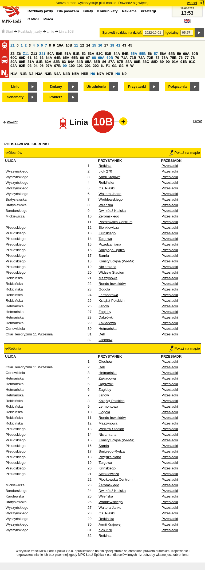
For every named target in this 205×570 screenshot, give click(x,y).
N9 (124, 74)
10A (60, 45)
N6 (92, 74)
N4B (66, 74)
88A (128, 62)
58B (171, 54)
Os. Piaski (106, 188)
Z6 (19, 54)
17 (106, 45)
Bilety (88, 11)
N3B (48, 74)
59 (179, 54)
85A (88, 62)
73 (158, 58)
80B (22, 62)
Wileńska (105, 205)
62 (36, 58)
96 (42, 66)
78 (193, 58)
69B (110, 58)
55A (134, 54)
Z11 (26, 54)
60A (186, 54)
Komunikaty (107, 11)
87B (120, 62)
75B (173, 58)
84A (71, 62)
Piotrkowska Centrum (115, 222)
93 (29, 66)
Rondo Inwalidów (112, 284)
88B (137, 62)
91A (175, 62)
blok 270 (105, 171)
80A (13, 62)
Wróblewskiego (110, 199)
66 (82, 58)
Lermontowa (108, 295)
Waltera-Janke (109, 194)
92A (13, 66)
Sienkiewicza (108, 227)
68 (94, 58)
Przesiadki (169, 166)
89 (162, 62)
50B (59, 54)
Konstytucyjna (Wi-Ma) (116, 261)
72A (141, 58)
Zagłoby (104, 312)
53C (99, 54)
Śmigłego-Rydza (111, 250)
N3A (39, 74)
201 (88, 66)
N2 (31, 74)
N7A (100, 74)
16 (100, 45)
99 (65, 66)
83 (64, 62)
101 (80, 66)
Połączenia (177, 87)
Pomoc (197, 121)
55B (142, 54)
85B (97, 62)
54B (125, 54)
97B (57, 66)
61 (29, 58)
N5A (75, 74)
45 (130, 45)
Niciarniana (107, 267)
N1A (14, 74)
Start (7, 31)
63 (42, 58)
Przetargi (148, 11)
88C (146, 62)
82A (48, 62)
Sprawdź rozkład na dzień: (122, 33)
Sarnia (103, 256)
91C (192, 62)
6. (102, 66)
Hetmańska (107, 329)
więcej (192, 3)
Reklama (129, 11)
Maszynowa (107, 278)
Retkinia (104, 166)
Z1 (12, 45)
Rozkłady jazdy (30, 31)
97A (49, 66)
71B (133, 58)
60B (195, 54)
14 (88, 45)
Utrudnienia (96, 87)
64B (57, 58)
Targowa (105, 239)
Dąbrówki (105, 317)
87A (111, 62)
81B (39, 62)
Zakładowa (107, 323)
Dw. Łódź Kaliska (112, 211)
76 (181, 58)
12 (82, 45)
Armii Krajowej (109, 177)
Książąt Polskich (111, 301)
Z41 (42, 54)
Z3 (12, 54)
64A (49, 58)
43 (124, 45)
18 (112, 45)
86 (104, 62)
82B (56, 62)
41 (118, 45)
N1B (23, 74)
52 (84, 54)
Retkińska (106, 183)
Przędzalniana (109, 244)
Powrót (12, 122)
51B (76, 54)
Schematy (15, 97)
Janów (103, 306)
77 (187, 58)
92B (22, 66)
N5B (84, 74)
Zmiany (56, 87)
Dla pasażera (68, 11)
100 (72, 66)
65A (66, 58)
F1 (108, 66)
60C (13, 58)
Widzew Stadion (111, 272)
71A (124, 58)
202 (96, 66)
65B (74, 58)
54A (116, 54)
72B (150, 58)
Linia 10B (66, 31)
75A (164, 58)
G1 (114, 66)
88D (154, 62)
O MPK (33, 19)
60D (22, 58)
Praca (48, 19)
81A (30, 62)
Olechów (105, 340)
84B (80, 62)
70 (117, 58)
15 (94, 45)
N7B (109, 74)
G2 (121, 66)
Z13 (34, 54)
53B (108, 54)
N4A (57, 74)
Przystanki (137, 87)
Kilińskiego (107, 233)
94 (36, 66)
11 (76, 45)
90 (168, 62)
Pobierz (55, 97)
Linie (50, 31)
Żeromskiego (108, 216)
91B (183, 62)
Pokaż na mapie (184, 153)
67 (88, 58)
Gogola (104, 289)
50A (51, 54)
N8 (117, 74)
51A (68, 54)
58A (163, 54)
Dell (101, 334)
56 (150, 54)
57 (156, 54)
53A (91, 54)
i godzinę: (172, 33)
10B (69, 45)
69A (101, 58)
